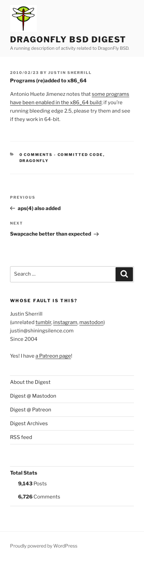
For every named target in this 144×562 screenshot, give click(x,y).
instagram (65, 322)
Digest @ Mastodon (33, 396)
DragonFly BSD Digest (68, 39)
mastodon (91, 322)
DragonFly (34, 160)
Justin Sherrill (70, 72)
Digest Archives (29, 423)
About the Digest (30, 382)
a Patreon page (53, 356)
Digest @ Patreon (30, 410)
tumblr (43, 322)
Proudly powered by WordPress (43, 546)
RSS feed (21, 437)
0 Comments (36, 154)
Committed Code (80, 154)
